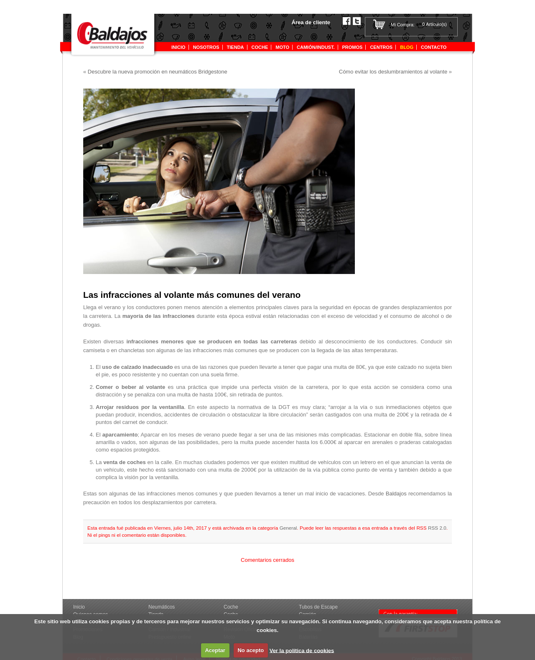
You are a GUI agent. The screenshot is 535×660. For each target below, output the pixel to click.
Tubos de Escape (318, 607)
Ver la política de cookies (302, 650)
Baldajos (397, 493)
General (288, 528)
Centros (381, 47)
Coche (260, 47)
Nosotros (206, 47)
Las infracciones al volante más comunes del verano (192, 295)
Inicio (178, 47)
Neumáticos (161, 607)
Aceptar (215, 650)
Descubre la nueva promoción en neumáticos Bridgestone (157, 72)
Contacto (433, 47)
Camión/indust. (315, 47)
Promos (352, 47)
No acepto (250, 650)
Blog (406, 47)
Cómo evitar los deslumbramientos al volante (393, 72)
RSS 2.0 (437, 528)
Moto (282, 47)
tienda (235, 47)
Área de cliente (311, 22)
